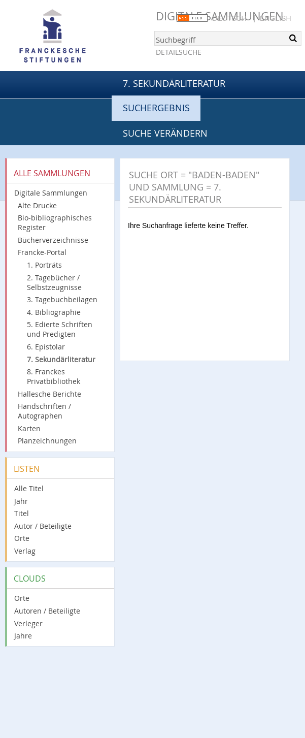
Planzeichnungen (47, 440)
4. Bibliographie (54, 312)
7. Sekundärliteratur (174, 83)
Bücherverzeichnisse (53, 240)
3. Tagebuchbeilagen (62, 299)
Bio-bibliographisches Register (55, 222)
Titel (21, 513)
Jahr (21, 501)
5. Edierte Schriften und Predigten (59, 329)
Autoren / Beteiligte (47, 611)
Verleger (28, 623)
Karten (29, 428)
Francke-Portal (42, 252)
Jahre (23, 635)
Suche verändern (165, 133)
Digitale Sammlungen (50, 193)
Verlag (25, 551)
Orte (21, 538)
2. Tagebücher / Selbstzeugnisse (54, 282)
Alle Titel (29, 488)
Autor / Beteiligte (43, 526)
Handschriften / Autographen (44, 411)
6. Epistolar (46, 346)
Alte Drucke (37, 205)
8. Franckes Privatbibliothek (53, 376)
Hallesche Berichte (49, 394)
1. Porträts (44, 265)
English (275, 18)
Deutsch (229, 18)
